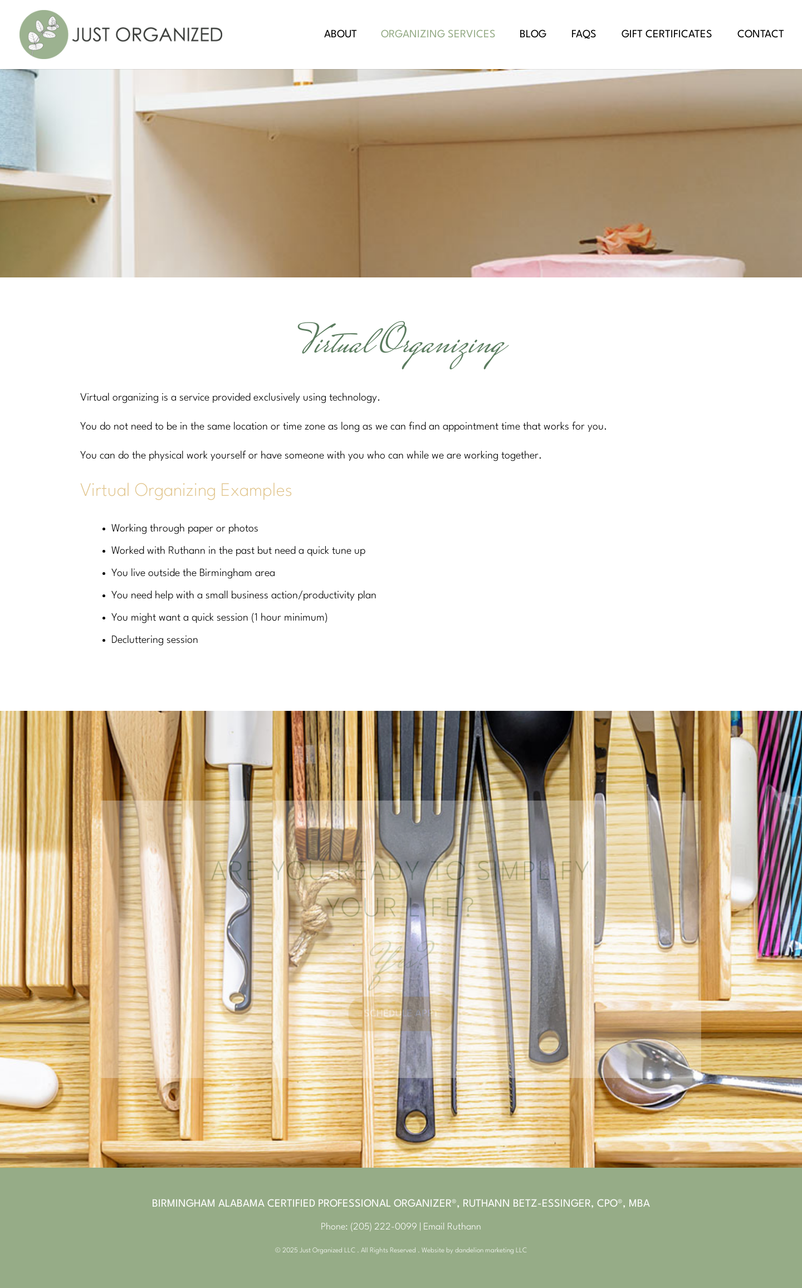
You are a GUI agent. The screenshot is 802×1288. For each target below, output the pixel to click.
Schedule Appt (401, 1011)
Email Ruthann (452, 1227)
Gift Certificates (667, 35)
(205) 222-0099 (383, 1227)
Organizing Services (438, 35)
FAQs (583, 35)
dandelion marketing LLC (491, 1250)
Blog (533, 35)
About (340, 35)
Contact (760, 35)
